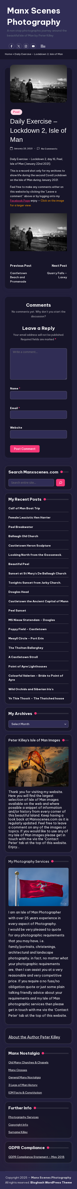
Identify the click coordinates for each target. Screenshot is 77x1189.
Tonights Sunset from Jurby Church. (34, 582)
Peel (16, 111)
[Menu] (43, 46)
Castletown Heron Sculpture (29, 545)
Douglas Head (18, 592)
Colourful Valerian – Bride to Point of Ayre (35, 678)
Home (8, 54)
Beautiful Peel (18, 564)
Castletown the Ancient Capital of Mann (38, 601)
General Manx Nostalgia (24, 1077)
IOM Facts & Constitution (25, 1092)
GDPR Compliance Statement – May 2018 (36, 1157)
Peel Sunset (17, 610)
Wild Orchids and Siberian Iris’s (31, 689)
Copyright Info (18, 1125)
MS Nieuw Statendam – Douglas (31, 620)
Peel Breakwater (20, 527)
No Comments (47, 148)
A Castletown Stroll (23, 657)
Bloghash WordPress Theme (51, 1182)
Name (15, 388)
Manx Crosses (17, 1070)
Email (15, 408)
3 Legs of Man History (23, 1085)
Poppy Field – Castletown (27, 629)
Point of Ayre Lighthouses (27, 666)
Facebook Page (20, 200)
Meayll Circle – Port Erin (26, 638)
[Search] (60, 482)
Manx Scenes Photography (33, 16)
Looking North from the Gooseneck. (35, 555)
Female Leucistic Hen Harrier (29, 517)
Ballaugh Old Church (23, 536)
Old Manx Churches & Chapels (28, 1062)
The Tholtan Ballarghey (25, 648)
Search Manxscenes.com (33, 472)
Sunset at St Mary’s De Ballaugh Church (37, 573)
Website (16, 427)
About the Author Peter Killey (34, 1037)
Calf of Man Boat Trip (24, 508)
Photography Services (23, 1117)
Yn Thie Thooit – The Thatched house (36, 698)
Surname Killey (18, 1132)
